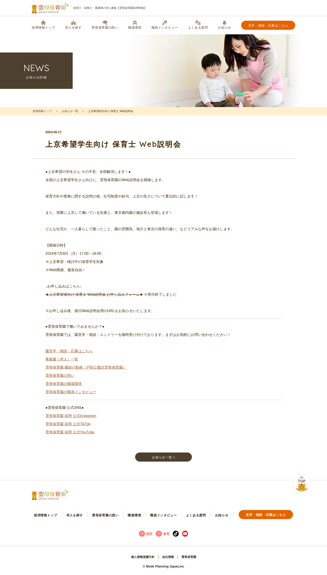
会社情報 (168, 558)
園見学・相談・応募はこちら (69, 355)
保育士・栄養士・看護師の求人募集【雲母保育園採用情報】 (89, 8)
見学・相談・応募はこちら (268, 25)
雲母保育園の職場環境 (63, 388)
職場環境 (134, 24)
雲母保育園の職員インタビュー (70, 396)
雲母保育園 (190, 558)
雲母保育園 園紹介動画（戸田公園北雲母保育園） (85, 371)
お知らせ (224, 24)
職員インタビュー (164, 24)
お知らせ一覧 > (163, 462)
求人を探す (73, 24)
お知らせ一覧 (70, 111)
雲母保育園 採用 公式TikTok (68, 428)
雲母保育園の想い (105, 24)
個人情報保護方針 (141, 558)
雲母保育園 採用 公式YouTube (69, 436)
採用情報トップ (43, 24)
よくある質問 (198, 24)
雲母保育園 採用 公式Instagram (70, 420)
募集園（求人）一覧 (61, 363)
